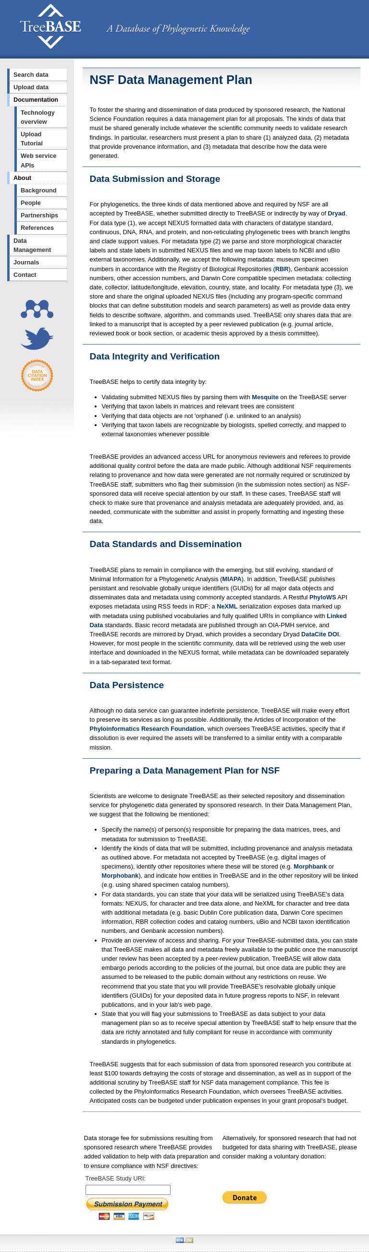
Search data (31, 74)
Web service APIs (38, 160)
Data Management (32, 245)
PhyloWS (322, 597)
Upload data (31, 87)
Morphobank (120, 875)
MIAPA (232, 579)
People (31, 202)
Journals (26, 262)
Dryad (336, 213)
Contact (25, 274)
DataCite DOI (320, 634)
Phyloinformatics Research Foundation (147, 728)
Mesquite (265, 397)
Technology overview (38, 117)
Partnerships (39, 215)
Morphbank (310, 866)
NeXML (227, 606)
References (37, 227)
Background (39, 190)
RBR (282, 269)
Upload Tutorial (32, 139)
